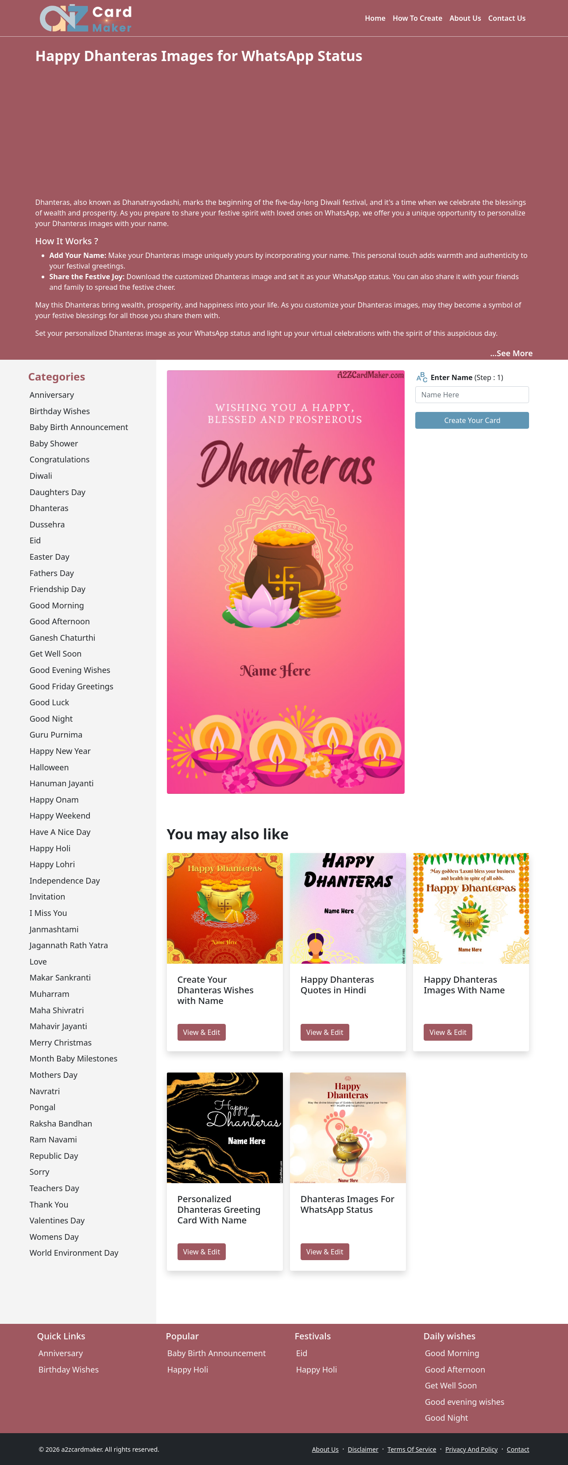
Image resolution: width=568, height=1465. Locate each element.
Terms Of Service (411, 1449)
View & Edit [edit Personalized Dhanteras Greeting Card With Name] (201, 1252)
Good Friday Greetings (72, 686)
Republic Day (54, 1155)
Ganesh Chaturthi (63, 637)
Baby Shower (54, 443)
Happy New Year (60, 751)
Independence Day (65, 880)
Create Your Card (472, 420)
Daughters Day (57, 492)
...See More (511, 353)
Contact (518, 1449)
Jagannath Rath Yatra (69, 945)
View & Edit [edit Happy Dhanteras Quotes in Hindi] (325, 1032)
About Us (465, 18)
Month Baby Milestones (74, 1058)
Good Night (51, 718)
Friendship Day (57, 589)
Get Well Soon (56, 653)
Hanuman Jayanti (62, 783)
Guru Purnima (56, 734)
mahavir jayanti (58, 1026)
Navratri (45, 1091)
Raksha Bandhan (61, 1123)
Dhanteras (49, 508)
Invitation (48, 896)
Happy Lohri (52, 864)
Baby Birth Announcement (79, 427)
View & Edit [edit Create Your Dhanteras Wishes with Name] (201, 1032)
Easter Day (50, 556)
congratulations (60, 459)
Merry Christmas (61, 1042)
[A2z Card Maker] (85, 18)
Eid (35, 540)
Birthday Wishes (60, 411)
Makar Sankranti (60, 977)
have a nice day (60, 832)
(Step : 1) (459, 378)
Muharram (50, 993)
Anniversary (52, 394)
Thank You (49, 1204)
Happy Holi (50, 848)
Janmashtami (54, 929)
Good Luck (49, 702)
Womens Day (54, 1236)
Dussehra (47, 524)
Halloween (49, 767)
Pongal (43, 1107)
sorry (40, 1171)
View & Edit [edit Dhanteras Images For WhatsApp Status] (325, 1252)
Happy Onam (54, 799)
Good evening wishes (70, 670)
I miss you (48, 912)
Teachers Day (54, 1188)
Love (38, 961)
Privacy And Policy (471, 1449)
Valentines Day (57, 1220)
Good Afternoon (60, 621)
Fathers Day (52, 573)
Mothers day (53, 1074)
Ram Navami (53, 1139)
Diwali (41, 475)
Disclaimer (363, 1449)
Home (375, 18)
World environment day (74, 1252)
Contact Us (507, 18)
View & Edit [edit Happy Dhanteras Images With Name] (448, 1032)
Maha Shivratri (57, 1010)
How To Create (418, 18)
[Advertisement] (284, 130)
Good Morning (57, 605)
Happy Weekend (60, 815)
